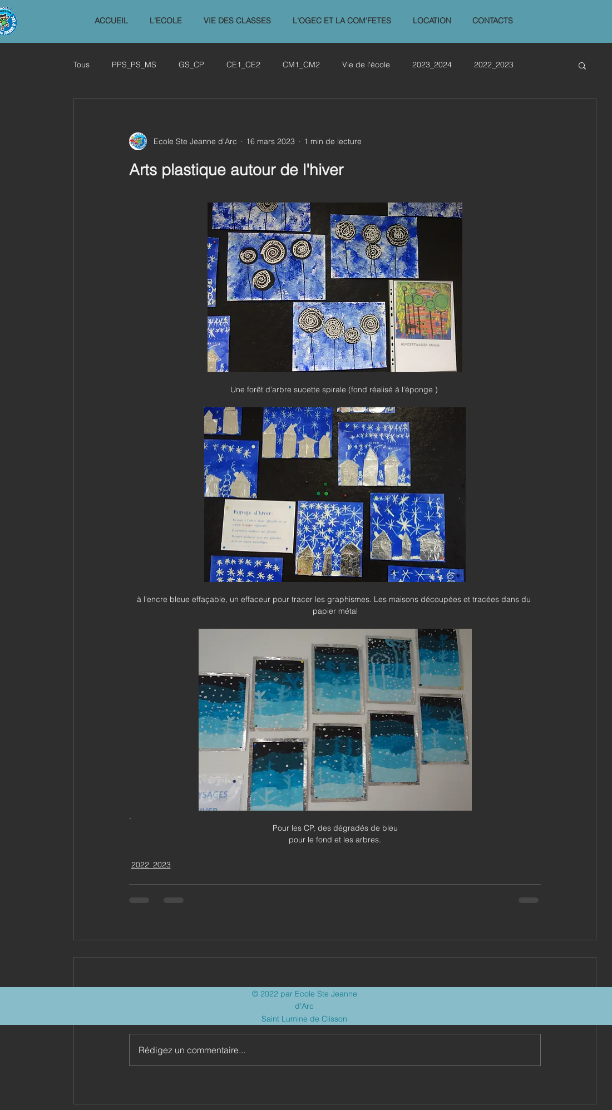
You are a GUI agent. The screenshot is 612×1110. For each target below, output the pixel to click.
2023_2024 (432, 65)
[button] (166, 21)
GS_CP (191, 65)
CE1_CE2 (243, 65)
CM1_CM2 (301, 65)
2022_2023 (494, 65)
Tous (81, 65)
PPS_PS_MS (134, 65)
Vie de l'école (366, 65)
